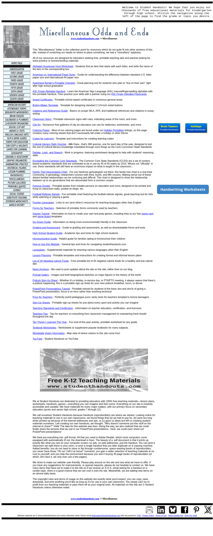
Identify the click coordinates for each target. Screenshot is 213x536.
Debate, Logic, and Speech (47, 152)
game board (44, 216)
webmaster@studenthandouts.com (106, 516)
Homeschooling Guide (45, 238)
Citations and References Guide (50, 111)
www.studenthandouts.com (85, 38)
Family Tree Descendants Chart (50, 172)
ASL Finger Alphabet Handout (49, 91)
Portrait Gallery (41, 275)
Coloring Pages (41, 130)
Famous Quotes (41, 186)
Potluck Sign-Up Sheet (45, 280)
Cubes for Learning (43, 138)
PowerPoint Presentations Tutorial (51, 288)
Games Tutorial (41, 213)
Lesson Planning (42, 255)
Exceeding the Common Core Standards (55, 161)
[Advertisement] (59, 12)
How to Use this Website (46, 244)
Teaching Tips (40, 313)
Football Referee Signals (46, 194)
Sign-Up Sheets (41, 302)
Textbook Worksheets (44, 327)
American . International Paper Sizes (54, 74)
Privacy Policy (148, 516)
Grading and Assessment (46, 227)
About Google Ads (175, 516)
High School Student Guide (47, 233)
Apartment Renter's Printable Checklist (54, 83)
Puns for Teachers (43, 297)
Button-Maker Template (45, 105)
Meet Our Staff (191, 516)
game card (147, 213)
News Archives (41, 269)
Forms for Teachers (43, 208)
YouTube (37, 339)
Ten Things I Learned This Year (50, 322)
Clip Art (37, 124)
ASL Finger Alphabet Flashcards (129, 94)
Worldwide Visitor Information (49, 333)
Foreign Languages (43, 202)
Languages (39, 250)
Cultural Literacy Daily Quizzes (49, 144)
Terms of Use (161, 516)
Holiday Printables (114, 130)
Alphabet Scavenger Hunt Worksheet (53, 66)
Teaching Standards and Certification (53, 308)
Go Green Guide (42, 222)
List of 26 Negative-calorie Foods (51, 261)
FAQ (139, 516)
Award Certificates (43, 99)
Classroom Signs (42, 119)
